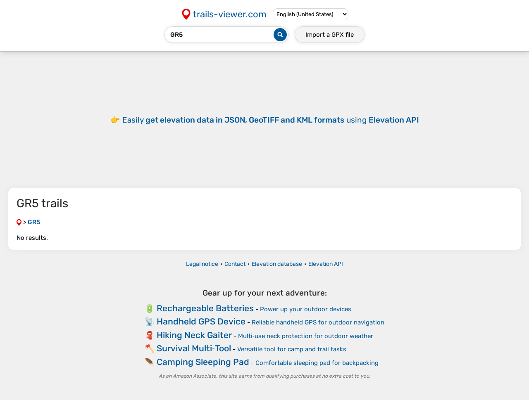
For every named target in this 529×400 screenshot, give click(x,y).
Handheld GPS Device (201, 321)
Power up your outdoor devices (305, 309)
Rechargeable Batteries (205, 308)
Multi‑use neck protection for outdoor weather (305, 336)
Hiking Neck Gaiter (194, 335)
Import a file (329, 34)
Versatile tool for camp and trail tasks (291, 349)
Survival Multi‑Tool (194, 348)
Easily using (270, 120)
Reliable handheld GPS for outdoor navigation (318, 322)
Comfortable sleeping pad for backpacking (317, 363)
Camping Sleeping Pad (203, 362)
